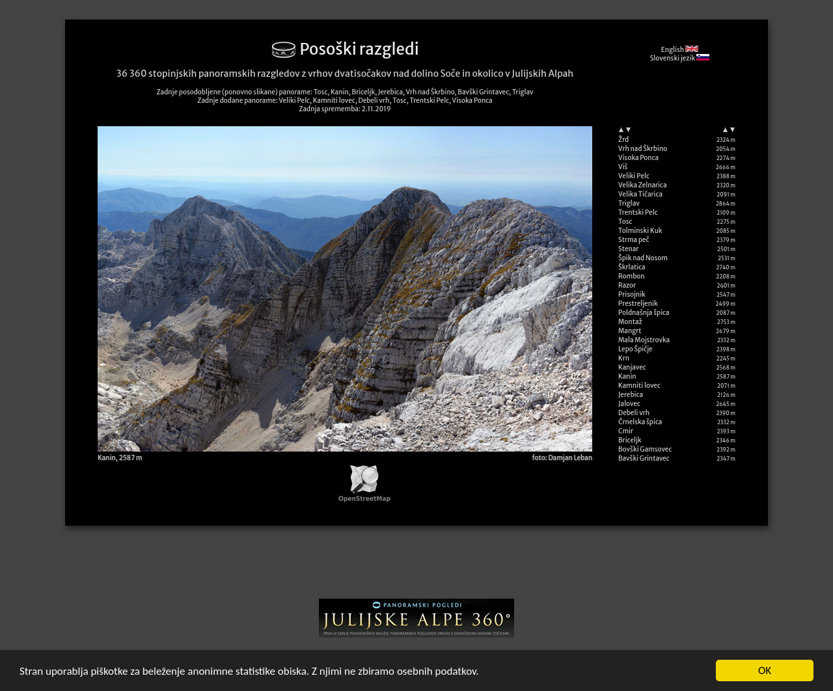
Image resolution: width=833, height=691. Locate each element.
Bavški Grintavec (644, 458)
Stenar (628, 249)
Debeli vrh (633, 413)
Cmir (625, 431)
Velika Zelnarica (642, 185)
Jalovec (629, 404)
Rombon (631, 276)
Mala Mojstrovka (644, 340)
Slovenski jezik (679, 58)
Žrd (623, 139)
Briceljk (630, 440)
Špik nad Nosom (643, 258)
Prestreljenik (638, 303)
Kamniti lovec (639, 385)
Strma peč (633, 240)
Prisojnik (632, 294)
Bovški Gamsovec (645, 449)
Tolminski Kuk (640, 230)
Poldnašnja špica (644, 312)
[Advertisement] (416, 566)
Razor (627, 285)
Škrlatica (632, 267)
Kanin (627, 376)
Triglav (629, 203)
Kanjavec (632, 367)
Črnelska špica (640, 422)
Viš (622, 167)
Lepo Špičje (635, 349)
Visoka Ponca (638, 158)
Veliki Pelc (633, 176)
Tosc (625, 221)
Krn (623, 358)
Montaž (630, 322)
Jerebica (630, 394)
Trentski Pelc (638, 212)
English (679, 50)
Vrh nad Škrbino (642, 148)
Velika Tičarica (640, 194)
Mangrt (630, 331)
